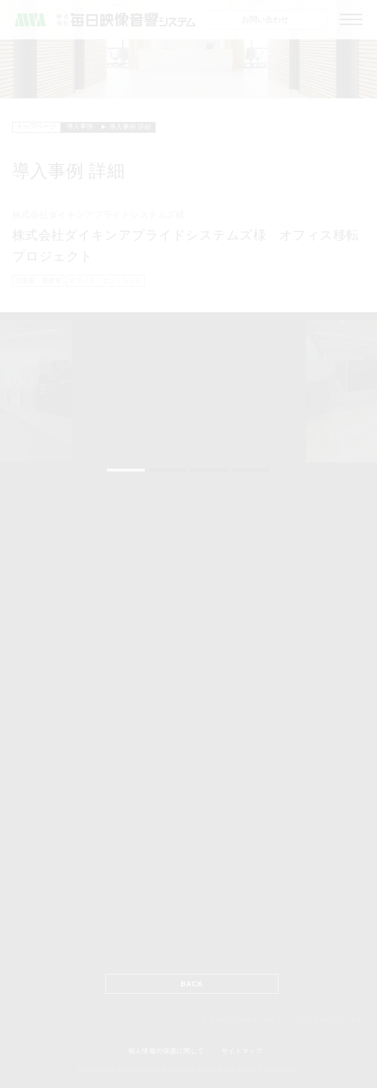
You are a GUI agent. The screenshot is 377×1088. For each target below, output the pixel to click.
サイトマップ (242, 1051)
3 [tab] (209, 470)
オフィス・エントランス (105, 280)
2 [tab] (168, 470)
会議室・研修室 (38, 280)
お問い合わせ (265, 19)
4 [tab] (251, 470)
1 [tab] (126, 470)
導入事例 (80, 126)
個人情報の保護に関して (166, 1051)
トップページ (36, 126)
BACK (192, 984)
